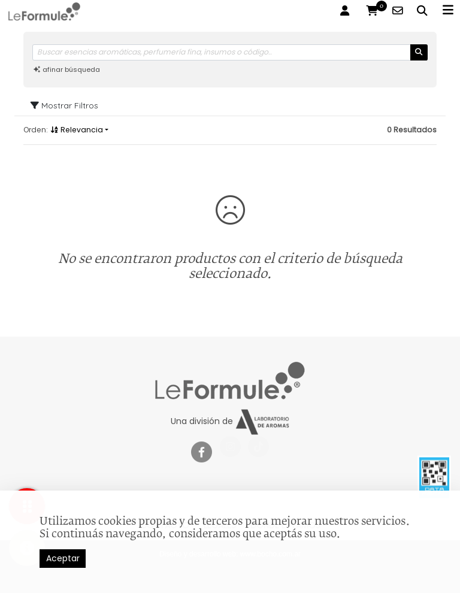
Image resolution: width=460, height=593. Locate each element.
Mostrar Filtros (64, 105)
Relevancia (76, 130)
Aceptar (63, 558)
